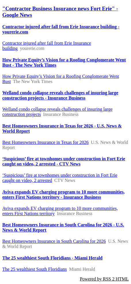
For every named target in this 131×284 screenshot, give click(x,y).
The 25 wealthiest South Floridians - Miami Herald (52, 257)
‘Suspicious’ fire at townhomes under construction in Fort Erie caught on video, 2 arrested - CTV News (63, 161)
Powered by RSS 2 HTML (104, 279)
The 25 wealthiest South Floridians (34, 269)
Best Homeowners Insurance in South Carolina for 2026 (54, 241)
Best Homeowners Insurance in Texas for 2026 (45, 142)
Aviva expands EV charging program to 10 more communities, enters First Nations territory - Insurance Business (63, 194)
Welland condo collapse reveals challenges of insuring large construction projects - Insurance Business (60, 95)
